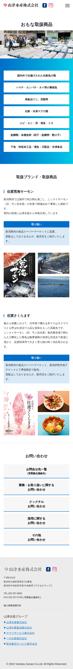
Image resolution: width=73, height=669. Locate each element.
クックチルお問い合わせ (36, 504)
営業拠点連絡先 (32, 597)
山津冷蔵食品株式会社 (19, 627)
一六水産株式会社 (16, 638)
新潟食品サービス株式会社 (21, 643)
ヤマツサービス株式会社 (20, 632)
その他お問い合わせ (36, 537)
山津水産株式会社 (16, 622)
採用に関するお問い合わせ (36, 521)
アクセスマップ (43, 585)
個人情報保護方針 (12, 605)
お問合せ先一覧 (36, 471)
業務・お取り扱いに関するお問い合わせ (36, 487)
